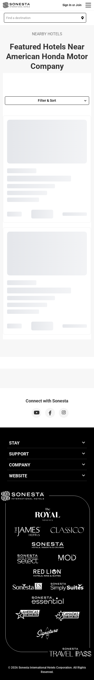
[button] (45, 18)
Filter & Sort (62, 100)
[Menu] (88, 5)
